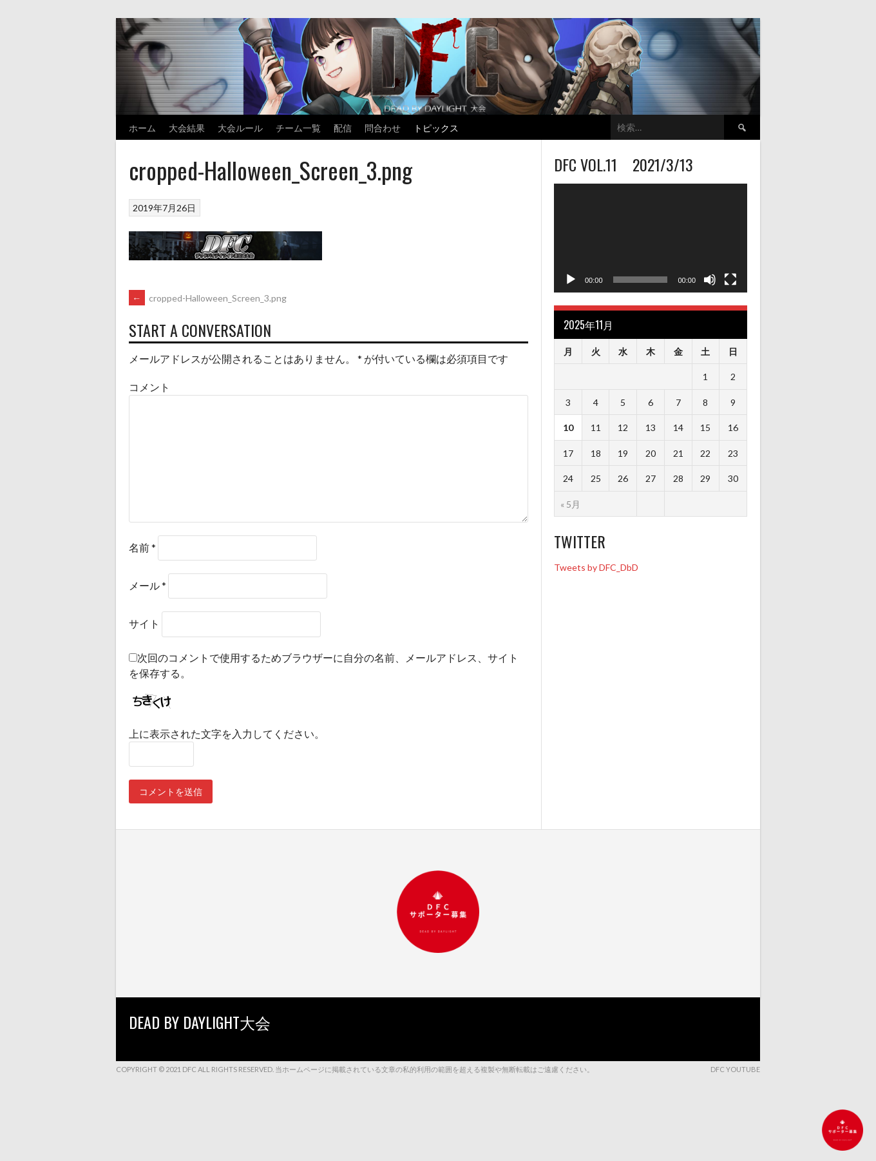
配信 (343, 127)
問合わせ (383, 127)
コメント (149, 387)
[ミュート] (709, 279)
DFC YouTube (735, 1069)
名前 (142, 547)
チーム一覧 (298, 127)
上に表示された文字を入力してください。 (227, 733)
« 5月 (570, 504)
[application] (650, 238)
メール (147, 585)
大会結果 (187, 127)
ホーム (142, 127)
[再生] (570, 279)
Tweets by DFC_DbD (596, 567)
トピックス (436, 127)
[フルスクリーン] (730, 279)
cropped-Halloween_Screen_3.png (208, 298)
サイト (144, 623)
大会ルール (240, 127)
